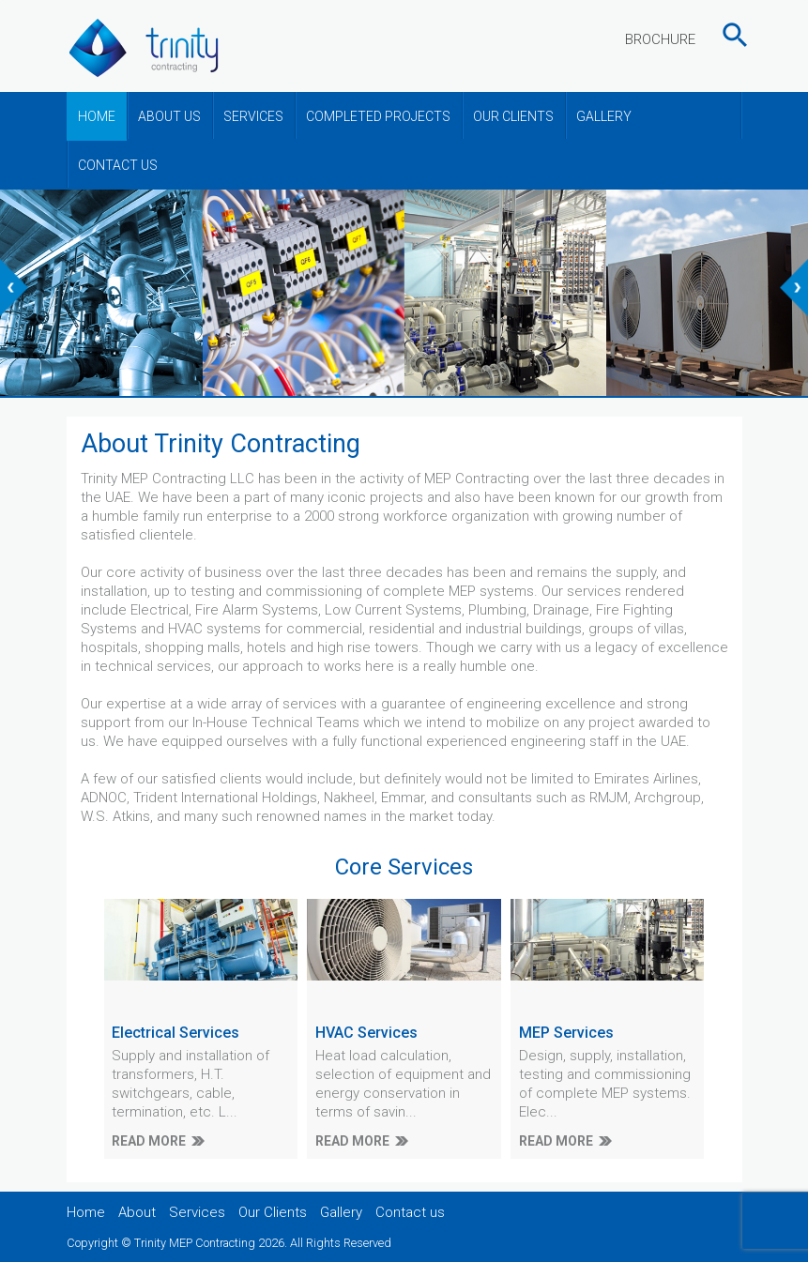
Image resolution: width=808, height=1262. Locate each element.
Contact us (410, 1212)
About (137, 1212)
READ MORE (149, 1140)
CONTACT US (118, 165)
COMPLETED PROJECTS (378, 116)
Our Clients (272, 1212)
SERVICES (253, 116)
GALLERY (604, 116)
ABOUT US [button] (169, 116)
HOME (96, 116)
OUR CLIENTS (513, 116)
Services (197, 1212)
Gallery (341, 1212)
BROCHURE (660, 39)
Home (86, 1212)
